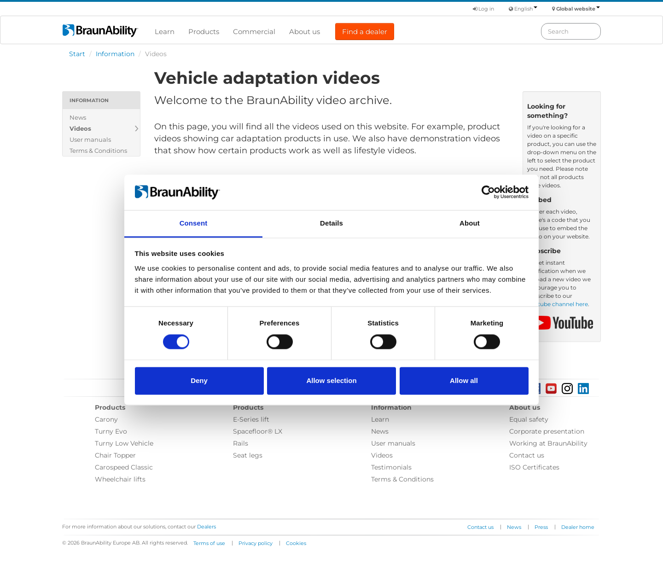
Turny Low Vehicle (124, 443)
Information (115, 54)
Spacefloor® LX (257, 431)
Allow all (464, 380)
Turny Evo (111, 431)
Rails (240, 443)
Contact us (526, 455)
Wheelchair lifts (120, 479)
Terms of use (209, 543)
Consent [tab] (194, 223)
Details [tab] (331, 223)
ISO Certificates (534, 467)
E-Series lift (251, 419)
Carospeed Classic (124, 467)
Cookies (296, 543)
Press (541, 527)
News (78, 117)
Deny (199, 380)
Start (77, 54)
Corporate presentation (546, 431)
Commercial (254, 31)
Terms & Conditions (98, 150)
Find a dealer (364, 31)
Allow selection (331, 380)
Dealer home (577, 527)
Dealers (206, 526)
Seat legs (247, 455)
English (525, 9)
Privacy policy (255, 543)
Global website (578, 9)
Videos (80, 128)
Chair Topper (115, 455)
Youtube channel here (557, 304)
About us (304, 31)
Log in (483, 9)
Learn (164, 31)
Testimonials (391, 467)
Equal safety (528, 419)
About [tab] (469, 223)
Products (203, 31)
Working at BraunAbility (548, 443)
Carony (106, 419)
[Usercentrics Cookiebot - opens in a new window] (488, 192)
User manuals (90, 139)
